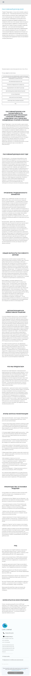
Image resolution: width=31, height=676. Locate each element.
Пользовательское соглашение (8, 649)
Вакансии (4, 651)
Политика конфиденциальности (8, 644)
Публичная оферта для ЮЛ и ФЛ (8, 646)
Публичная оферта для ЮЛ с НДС (8, 648)
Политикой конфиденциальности (19, 670)
